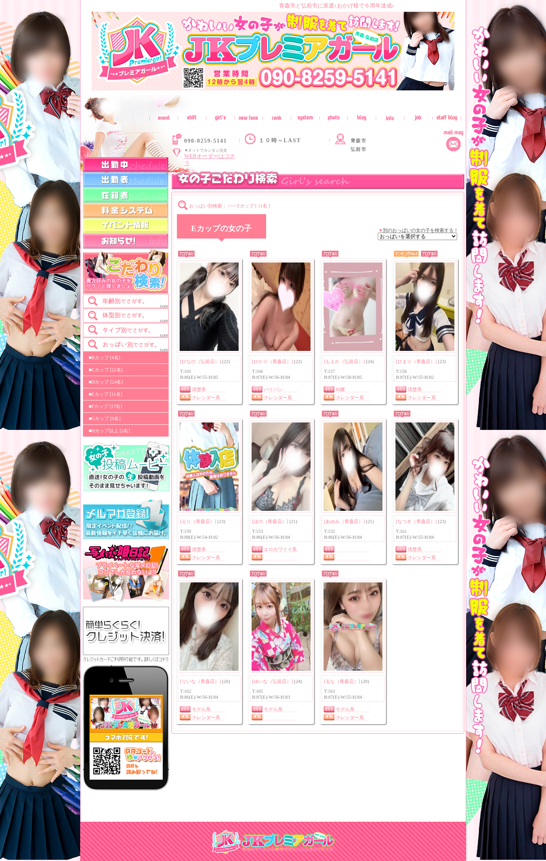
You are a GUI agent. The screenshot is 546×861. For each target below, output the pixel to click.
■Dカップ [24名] (106, 382)
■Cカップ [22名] (106, 370)
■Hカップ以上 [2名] (109, 430)
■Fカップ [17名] (105, 406)
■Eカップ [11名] (105, 394)
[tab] (126, 301)
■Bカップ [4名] (104, 357)
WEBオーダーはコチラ (209, 159)
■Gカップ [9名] (105, 418)
